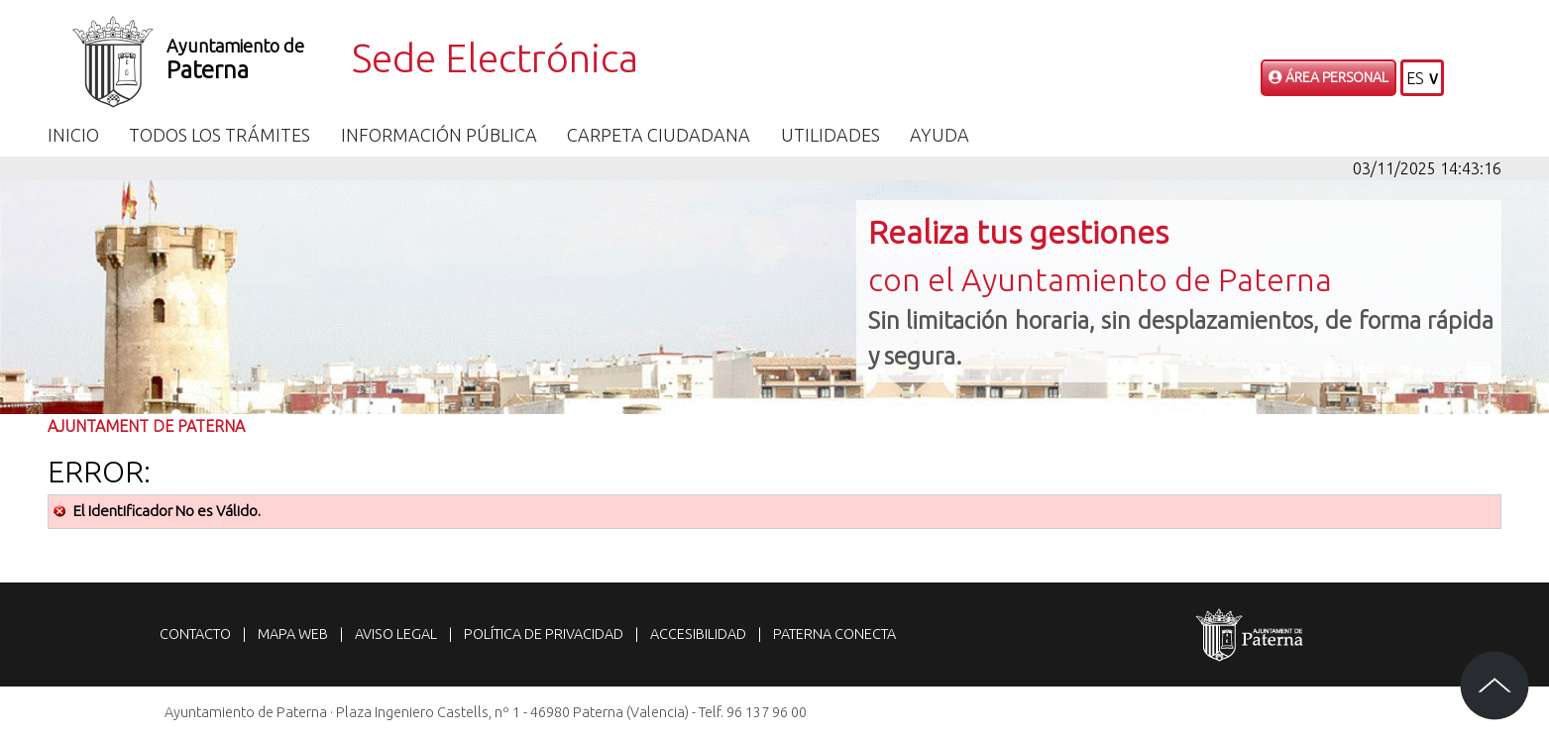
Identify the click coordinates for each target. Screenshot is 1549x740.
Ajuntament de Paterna (146, 426)
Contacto (195, 634)
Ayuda (939, 135)
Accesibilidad (698, 634)
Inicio (73, 135)
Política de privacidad (543, 634)
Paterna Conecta (834, 634)
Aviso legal (396, 634)
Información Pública (439, 135)
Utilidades (830, 135)
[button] (1422, 77)
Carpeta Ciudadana (658, 135)
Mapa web (293, 634)
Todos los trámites (219, 135)
